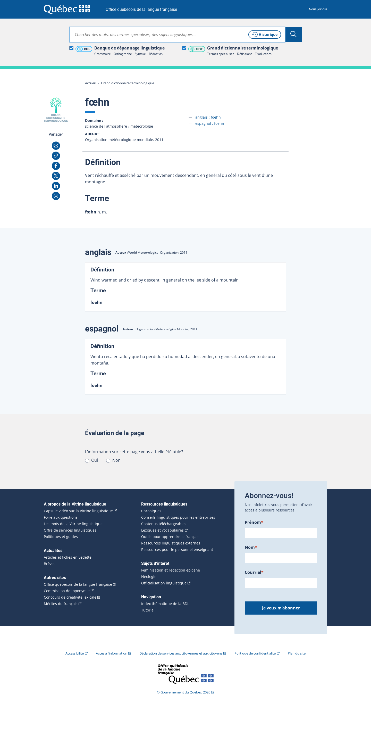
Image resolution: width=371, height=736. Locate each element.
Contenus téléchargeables (163, 524)
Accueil (90, 83)
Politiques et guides (61, 537)
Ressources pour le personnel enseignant (177, 550)
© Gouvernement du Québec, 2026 (183, 692)
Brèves (49, 564)
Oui (94, 460)
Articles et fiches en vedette (67, 557)
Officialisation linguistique (164, 583)
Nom (251, 547)
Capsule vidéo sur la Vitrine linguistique (78, 511)
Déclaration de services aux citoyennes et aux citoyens (180, 653)
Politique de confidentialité (255, 653)
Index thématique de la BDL (165, 604)
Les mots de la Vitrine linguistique (73, 524)
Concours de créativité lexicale (70, 597)
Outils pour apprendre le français (170, 537)
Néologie (148, 577)
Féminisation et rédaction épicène (170, 570)
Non (116, 460)
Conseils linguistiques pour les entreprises (178, 517)
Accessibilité (74, 653)
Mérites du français (61, 604)
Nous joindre (318, 9)
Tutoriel (148, 610)
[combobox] (177, 34)
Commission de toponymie (67, 591)
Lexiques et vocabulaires (162, 530)
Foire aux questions (61, 517)
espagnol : (209, 123)
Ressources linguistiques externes (170, 543)
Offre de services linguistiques (70, 530)
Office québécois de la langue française (141, 9)
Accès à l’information (111, 653)
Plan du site (297, 653)
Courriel (254, 572)
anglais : (208, 117)
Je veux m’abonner (281, 608)
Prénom (254, 522)
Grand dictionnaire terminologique (127, 83)
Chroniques (151, 511)
